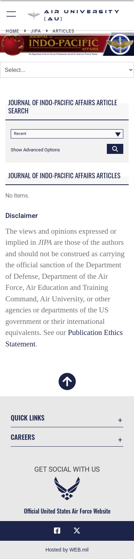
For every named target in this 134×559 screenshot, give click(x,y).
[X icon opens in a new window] (76, 530)
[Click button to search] (115, 148)
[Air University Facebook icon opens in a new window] (57, 530)
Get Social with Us (67, 469)
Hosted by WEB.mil (67, 550)
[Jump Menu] (67, 70)
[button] (11, 15)
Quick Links (27, 417)
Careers (23, 437)
